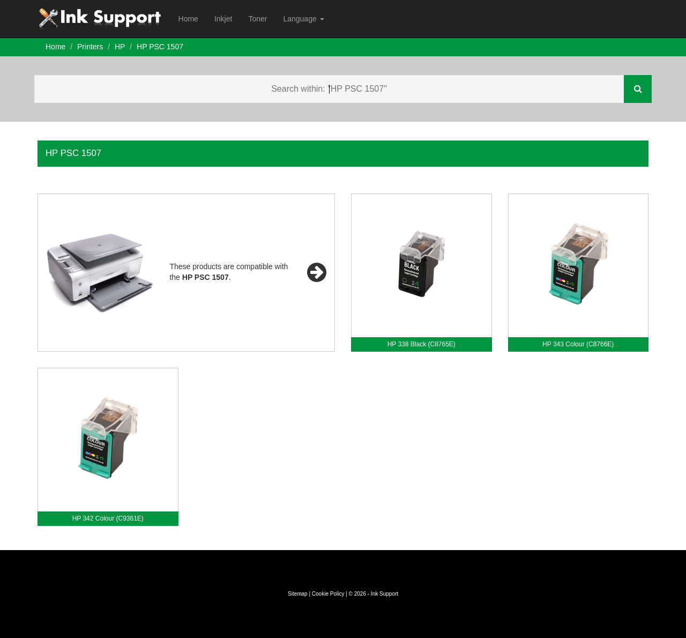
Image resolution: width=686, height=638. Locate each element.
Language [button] (303, 18)
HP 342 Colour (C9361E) (108, 518)
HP (120, 46)
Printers (90, 46)
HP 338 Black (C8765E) (421, 344)
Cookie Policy (328, 594)
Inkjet (223, 18)
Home (188, 18)
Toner (257, 18)
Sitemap (298, 594)
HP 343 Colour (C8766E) (578, 344)
